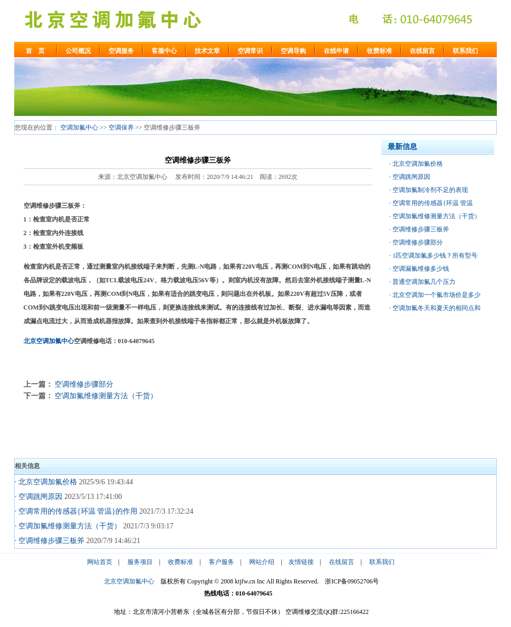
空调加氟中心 (79, 127)
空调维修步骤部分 (84, 384)
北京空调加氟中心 (49, 341)
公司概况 (78, 51)
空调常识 (250, 51)
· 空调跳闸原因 (38, 497)
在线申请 (336, 51)
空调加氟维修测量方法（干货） (106, 395)
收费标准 (379, 51)
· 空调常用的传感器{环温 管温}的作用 (76, 511)
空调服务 (121, 51)
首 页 (35, 51)
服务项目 (140, 562)
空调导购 (293, 51)
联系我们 (465, 51)
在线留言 (422, 51)
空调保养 (121, 127)
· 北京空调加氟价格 (46, 482)
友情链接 (301, 562)
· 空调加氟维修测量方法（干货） (68, 526)
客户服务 (221, 562)
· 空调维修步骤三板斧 (49, 541)
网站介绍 (261, 562)
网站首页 (99, 562)
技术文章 (207, 51)
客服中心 (164, 51)
